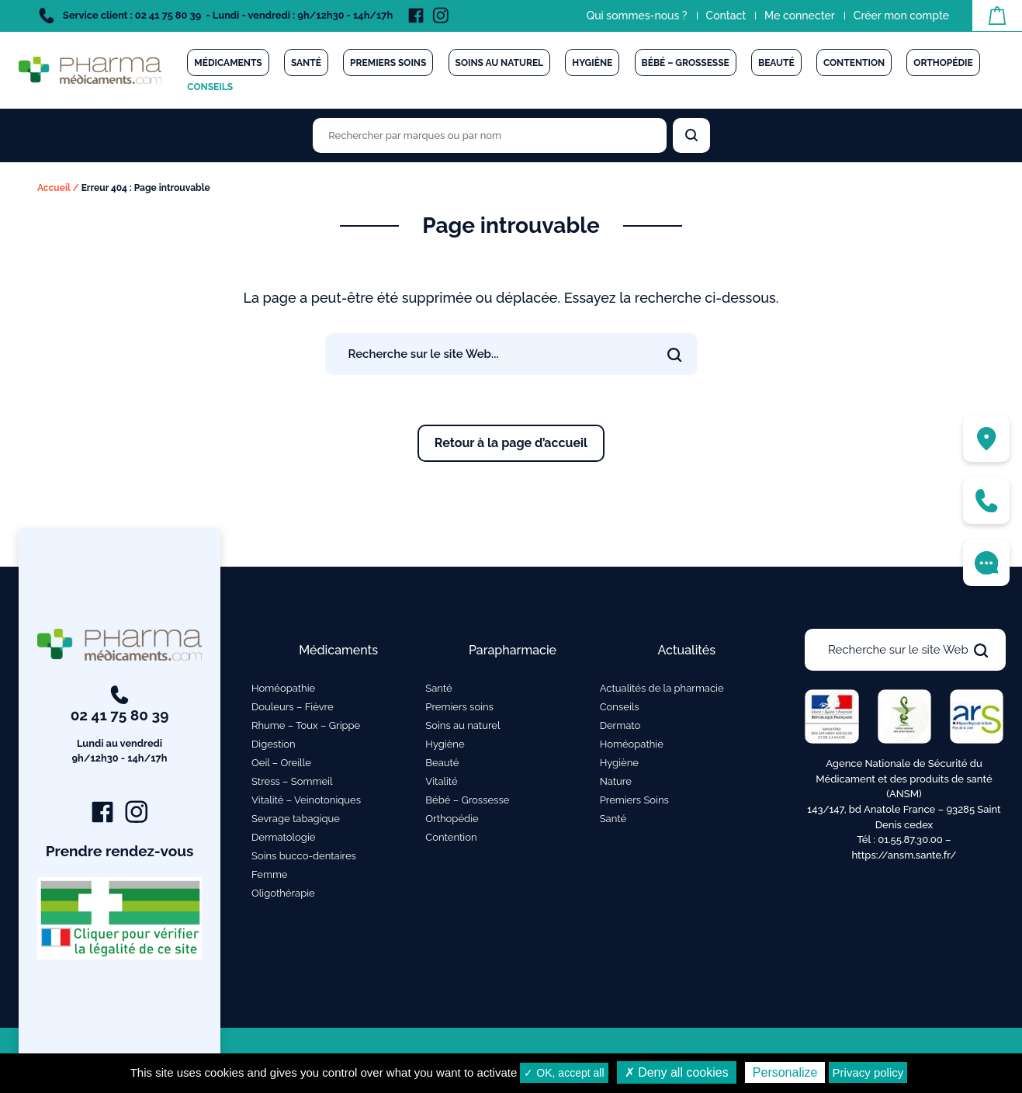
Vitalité (441, 781)
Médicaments (228, 62)
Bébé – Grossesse (685, 62)
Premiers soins (388, 62)
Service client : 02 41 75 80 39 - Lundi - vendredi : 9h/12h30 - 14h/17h (216, 15)
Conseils (210, 87)
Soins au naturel (500, 62)
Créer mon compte (901, 15)
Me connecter (799, 15)
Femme (269, 874)
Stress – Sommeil (292, 781)
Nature (616, 781)
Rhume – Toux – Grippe (305, 725)
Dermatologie (283, 837)
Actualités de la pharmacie (662, 688)
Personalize (785, 1072)
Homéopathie (283, 688)
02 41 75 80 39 (120, 725)
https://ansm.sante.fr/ (903, 855)
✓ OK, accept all (564, 1073)
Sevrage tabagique (295, 818)
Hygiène (592, 62)
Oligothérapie (283, 893)
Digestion (273, 744)
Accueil (54, 187)
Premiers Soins (634, 800)
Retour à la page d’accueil (511, 442)
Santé (306, 62)
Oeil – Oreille (281, 763)
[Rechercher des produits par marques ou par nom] (490, 135)
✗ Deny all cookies (677, 1072)
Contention (854, 62)
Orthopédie (942, 62)
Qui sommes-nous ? (637, 15)
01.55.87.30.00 (910, 839)
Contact (726, 15)
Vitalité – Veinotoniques (306, 800)
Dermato (620, 725)
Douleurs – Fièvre (292, 707)
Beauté (776, 62)
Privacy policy (868, 1072)
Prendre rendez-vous (120, 850)
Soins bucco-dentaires (303, 856)
